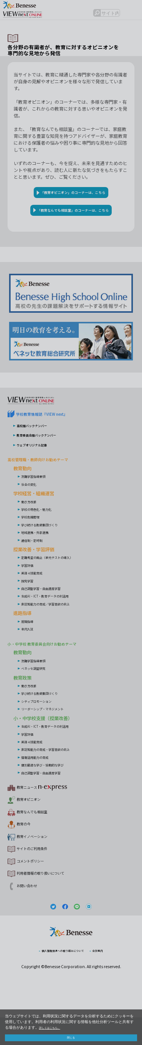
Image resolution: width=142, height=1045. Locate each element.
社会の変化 (32, 510)
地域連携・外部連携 (41, 558)
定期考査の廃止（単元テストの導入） (59, 583)
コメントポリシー (38, 886)
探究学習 (30, 607)
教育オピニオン (35, 825)
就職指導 (30, 647)
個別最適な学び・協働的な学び (53, 790)
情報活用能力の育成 (41, 783)
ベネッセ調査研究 (39, 694)
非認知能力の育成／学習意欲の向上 (57, 630)
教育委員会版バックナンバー (46, 461)
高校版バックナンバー (39, 451)
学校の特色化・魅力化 (44, 535)
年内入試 (30, 655)
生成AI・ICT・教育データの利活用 (56, 622)
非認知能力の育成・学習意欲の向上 (57, 775)
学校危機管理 (34, 543)
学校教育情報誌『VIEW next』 (55, 440)
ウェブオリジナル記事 (39, 471)
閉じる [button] (71, 1036)
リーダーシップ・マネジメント (53, 735)
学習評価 (30, 591)
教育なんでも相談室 (40, 837)
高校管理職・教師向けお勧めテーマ (53, 485)
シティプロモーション (43, 727)
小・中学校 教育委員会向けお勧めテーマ (59, 669)
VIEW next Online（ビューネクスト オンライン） (44, 422)
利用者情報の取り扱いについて (54, 898)
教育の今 (27, 849)
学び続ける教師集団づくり (48, 550)
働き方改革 (32, 527)
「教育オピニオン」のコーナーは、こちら (73, 195)
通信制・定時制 (37, 566)
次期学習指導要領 (39, 502)
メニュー (132, 16)
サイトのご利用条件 (40, 873)
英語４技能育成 (37, 599)
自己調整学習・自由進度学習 (50, 614)
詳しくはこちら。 (54, 1025)
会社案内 (110, 978)
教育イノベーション (40, 861)
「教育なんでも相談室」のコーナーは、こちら (73, 223)
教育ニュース (43, 813)
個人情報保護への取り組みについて (60, 978)
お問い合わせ (32, 910)
